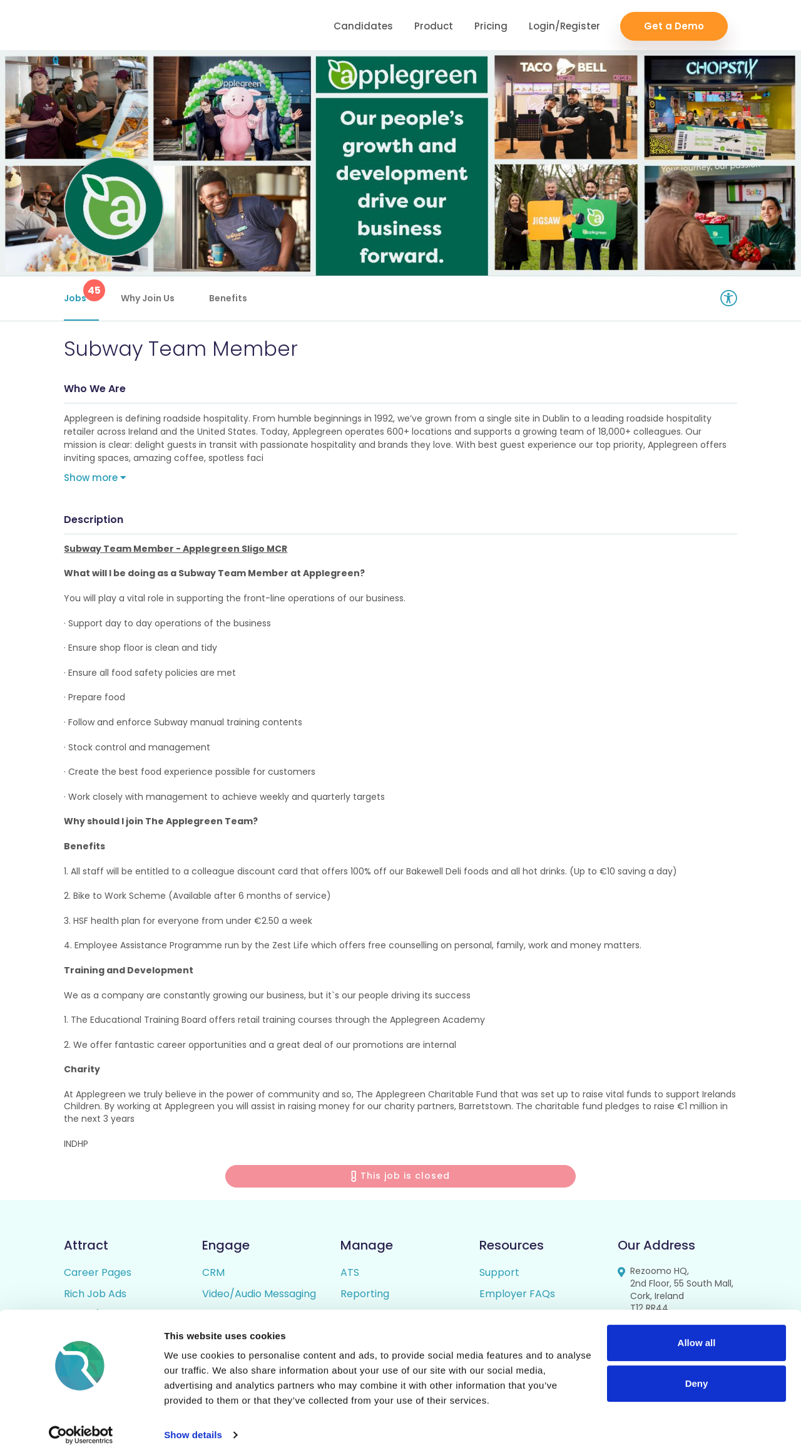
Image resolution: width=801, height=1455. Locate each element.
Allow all (697, 1338)
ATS (349, 1275)
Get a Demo (674, 25)
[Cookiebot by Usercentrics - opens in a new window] (81, 1430)
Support (499, 1275)
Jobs (81, 291)
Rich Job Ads (95, 1297)
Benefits (228, 298)
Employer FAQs (517, 1297)
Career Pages (97, 1275)
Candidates (363, 25)
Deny (696, 1379)
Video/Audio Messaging (259, 1297)
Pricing (491, 25)
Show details (193, 1430)
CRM (213, 1275)
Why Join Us (148, 298)
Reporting (364, 1297)
